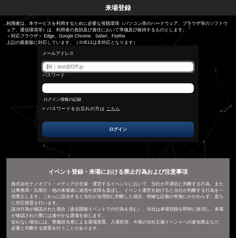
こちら (113, 108)
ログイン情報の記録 (62, 99)
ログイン (118, 129)
